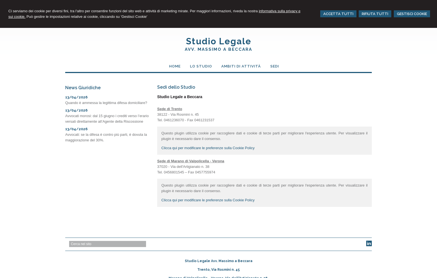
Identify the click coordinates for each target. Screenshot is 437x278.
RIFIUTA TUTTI (375, 14)
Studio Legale (218, 41)
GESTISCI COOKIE (412, 14)
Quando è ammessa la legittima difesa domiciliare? (106, 103)
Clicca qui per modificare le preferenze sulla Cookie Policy (208, 148)
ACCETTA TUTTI (338, 14)
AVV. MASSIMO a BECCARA (218, 49)
